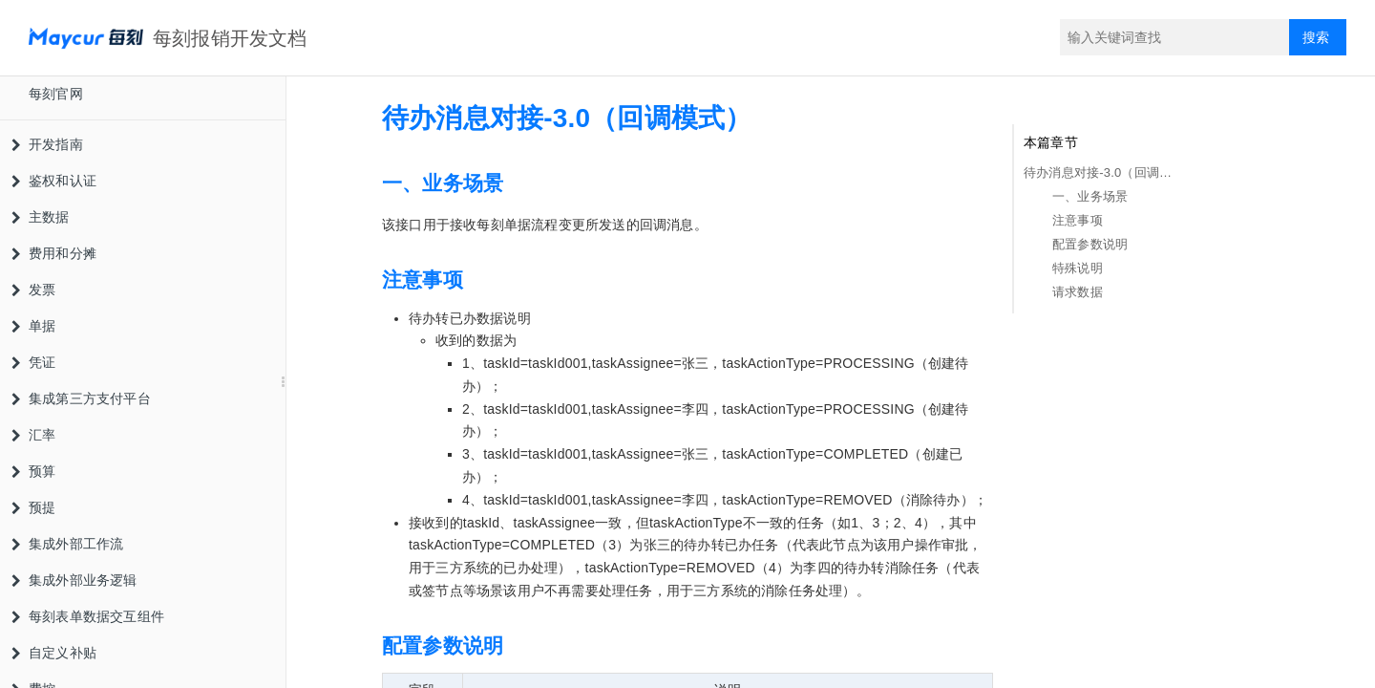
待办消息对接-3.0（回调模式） (1099, 172)
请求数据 (1077, 292)
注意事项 (1077, 220)
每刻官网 (56, 93)
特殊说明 (1077, 268)
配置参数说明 (1090, 244)
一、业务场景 (1090, 196)
